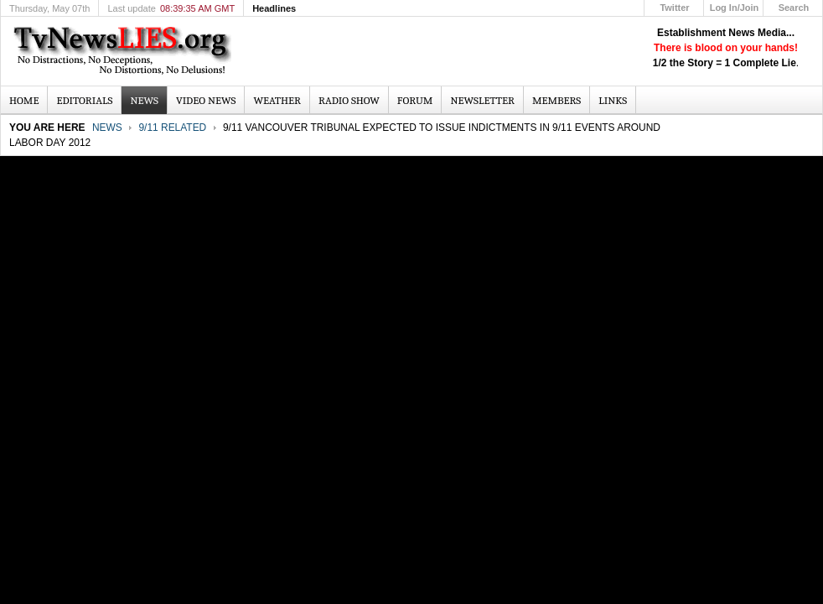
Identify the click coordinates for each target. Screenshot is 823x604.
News (107, 127)
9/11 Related (172, 127)
